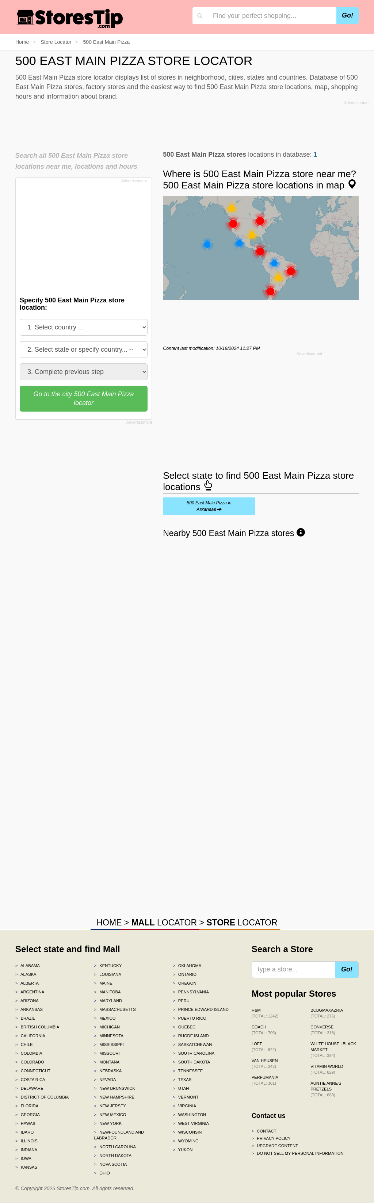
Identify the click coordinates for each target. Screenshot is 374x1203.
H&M (265, 1013)
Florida (26, 1106)
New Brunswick (114, 1088)
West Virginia (191, 1123)
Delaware (29, 1088)
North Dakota (113, 1155)
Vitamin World (326, 1069)
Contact (264, 1131)
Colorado (29, 1062)
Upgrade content (275, 1145)
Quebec (184, 1027)
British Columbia (37, 1027)
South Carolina (193, 1053)
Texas (182, 1079)
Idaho (24, 1132)
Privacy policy (271, 1138)
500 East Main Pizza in (209, 506)
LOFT (264, 1047)
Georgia (27, 1114)
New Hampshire (114, 1097)
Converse (322, 1030)
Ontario (184, 974)
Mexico (105, 1018)
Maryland (108, 1000)
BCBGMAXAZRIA (326, 1013)
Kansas (26, 1167)
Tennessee (188, 1071)
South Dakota (191, 1062)
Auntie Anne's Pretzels (325, 1089)
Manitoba (107, 992)
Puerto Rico (189, 1018)
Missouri (107, 1053)
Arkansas (29, 1009)
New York (108, 1123)
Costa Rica (30, 1079)
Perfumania (265, 1080)
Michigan (107, 1027)
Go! (347, 15)
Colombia (28, 1053)
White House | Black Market (333, 1050)
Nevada (105, 1079)
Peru (181, 1000)
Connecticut (32, 1071)
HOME (109, 922)
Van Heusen (265, 1063)
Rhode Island (191, 1036)
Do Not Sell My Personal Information (298, 1153)
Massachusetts (115, 1009)
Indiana (26, 1149)
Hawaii (25, 1123)
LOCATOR (164, 922)
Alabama (27, 965)
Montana (107, 1062)
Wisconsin (187, 1132)
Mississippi (109, 1044)
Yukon (182, 1149)
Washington (189, 1114)
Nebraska (108, 1071)
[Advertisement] (192, 123)
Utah (181, 1088)
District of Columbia (42, 1097)
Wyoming (186, 1141)
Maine (103, 983)
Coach (264, 1030)
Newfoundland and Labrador (119, 1135)
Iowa (23, 1158)
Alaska (26, 974)
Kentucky (108, 965)
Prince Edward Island (201, 1009)
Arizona (27, 1000)
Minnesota (108, 1036)
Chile (24, 1044)
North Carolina (115, 1147)
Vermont (186, 1097)
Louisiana (107, 974)
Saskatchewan (192, 1044)
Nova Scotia (110, 1164)
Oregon (184, 983)
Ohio (102, 1173)
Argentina (29, 992)
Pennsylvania (191, 992)
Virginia (184, 1106)
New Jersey (110, 1106)
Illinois (26, 1141)
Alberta (27, 983)
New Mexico (110, 1114)
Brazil (25, 1018)
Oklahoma (187, 965)
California (30, 1036)
